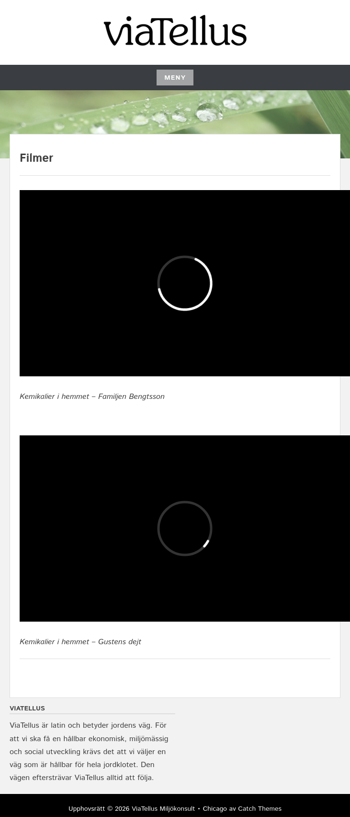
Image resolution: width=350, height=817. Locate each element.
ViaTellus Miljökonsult (163, 809)
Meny (175, 78)
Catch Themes (260, 809)
